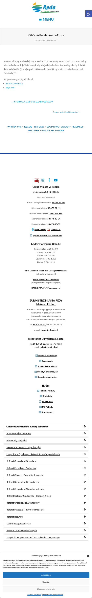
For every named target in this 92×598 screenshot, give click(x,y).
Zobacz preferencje (46, 589)
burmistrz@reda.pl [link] (49, 330)
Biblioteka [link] (47, 396)
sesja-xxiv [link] (10, 87)
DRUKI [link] (34, 288)
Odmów (46, 582)
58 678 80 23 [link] (39, 324)
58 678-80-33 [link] (53, 224)
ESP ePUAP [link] (43, 288)
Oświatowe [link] (53, 127)
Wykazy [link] (65, 127)
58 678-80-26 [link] (55, 213)
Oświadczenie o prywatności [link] (52, 595)
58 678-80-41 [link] (54, 208)
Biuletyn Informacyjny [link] (47, 371)
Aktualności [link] (52, 40)
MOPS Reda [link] (47, 407)
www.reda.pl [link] (40, 229)
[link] (88, 13)
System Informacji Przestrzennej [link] (47, 235)
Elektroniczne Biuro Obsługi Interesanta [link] (46, 270)
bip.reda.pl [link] (56, 229)
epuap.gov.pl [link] (55, 288)
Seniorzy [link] (39, 127)
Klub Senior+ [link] (47, 412)
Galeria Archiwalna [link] (53, 130)
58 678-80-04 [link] (53, 218)
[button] (88, 555)
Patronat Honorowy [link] (47, 355)
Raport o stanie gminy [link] (47, 377)
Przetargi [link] (77, 127)
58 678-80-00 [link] (58, 202)
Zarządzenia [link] (47, 361)
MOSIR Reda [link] (47, 401)
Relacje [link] (28, 127)
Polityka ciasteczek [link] (34, 595)
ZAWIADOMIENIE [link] (14, 83)
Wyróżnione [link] (14, 127)
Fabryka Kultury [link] (47, 390)
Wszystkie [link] (33, 130)
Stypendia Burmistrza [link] (47, 366)
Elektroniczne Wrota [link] (46, 279)
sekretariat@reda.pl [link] (49, 347)
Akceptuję (46, 575)
